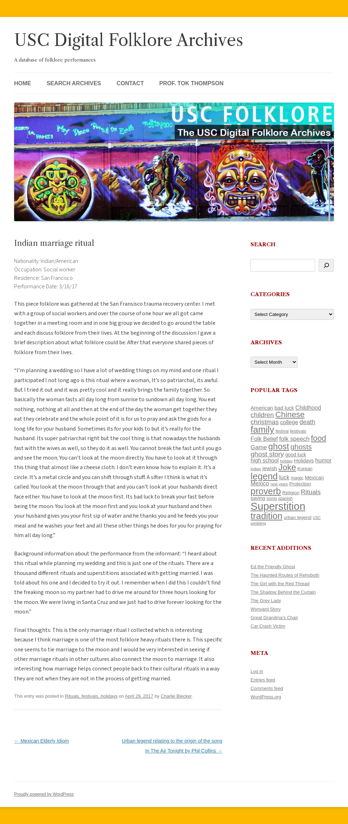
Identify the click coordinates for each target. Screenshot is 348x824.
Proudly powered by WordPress (44, 794)
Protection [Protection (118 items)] (300, 483)
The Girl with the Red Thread (279, 583)
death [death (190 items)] (307, 422)
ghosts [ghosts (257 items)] (301, 447)
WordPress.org (265, 696)
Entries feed (262, 679)
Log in (256, 671)
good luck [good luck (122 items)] (295, 454)
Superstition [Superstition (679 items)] (277, 506)
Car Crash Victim (267, 626)
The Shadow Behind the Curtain (282, 592)
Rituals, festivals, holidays (91, 696)
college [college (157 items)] (289, 422)
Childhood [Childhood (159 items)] (308, 407)
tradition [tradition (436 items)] (266, 516)
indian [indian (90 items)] (255, 469)
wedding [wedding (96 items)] (258, 523)
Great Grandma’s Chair (274, 617)
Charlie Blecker (176, 696)
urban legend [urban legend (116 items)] (297, 517)
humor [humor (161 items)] (323, 460)
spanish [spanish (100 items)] (285, 498)
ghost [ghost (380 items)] (278, 446)
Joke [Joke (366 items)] (287, 467)
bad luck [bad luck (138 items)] (284, 408)
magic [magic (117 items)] (297, 477)
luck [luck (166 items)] (284, 477)
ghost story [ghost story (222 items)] (267, 454)
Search (263, 244)
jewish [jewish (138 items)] (270, 468)
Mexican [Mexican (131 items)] (314, 477)
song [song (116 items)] (271, 498)
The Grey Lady (265, 600)
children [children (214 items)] (262, 415)
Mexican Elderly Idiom (41, 741)
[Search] (326, 265)
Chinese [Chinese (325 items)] (290, 414)
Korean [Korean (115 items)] (304, 468)
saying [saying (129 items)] (257, 498)
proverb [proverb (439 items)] (265, 491)
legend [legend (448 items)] (264, 476)
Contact (130, 83)
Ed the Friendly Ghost (272, 566)
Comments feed (266, 688)
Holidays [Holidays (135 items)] (304, 460)
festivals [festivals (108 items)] (298, 431)
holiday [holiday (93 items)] (286, 461)
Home (22, 83)
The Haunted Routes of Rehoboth (284, 575)
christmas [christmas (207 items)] (264, 422)
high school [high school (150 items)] (264, 460)
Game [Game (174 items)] (258, 447)
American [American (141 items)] (261, 408)
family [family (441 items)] (262, 429)
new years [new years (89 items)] (279, 484)
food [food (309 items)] (318, 438)
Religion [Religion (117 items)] (290, 492)
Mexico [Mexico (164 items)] (259, 483)
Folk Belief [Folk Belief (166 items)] (264, 439)
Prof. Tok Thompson (191, 83)
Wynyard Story (265, 609)
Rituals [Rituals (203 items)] (310, 492)
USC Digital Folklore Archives (128, 40)
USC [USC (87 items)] (317, 517)
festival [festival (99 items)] (282, 431)
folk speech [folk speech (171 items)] (294, 439)
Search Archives (74, 83)
